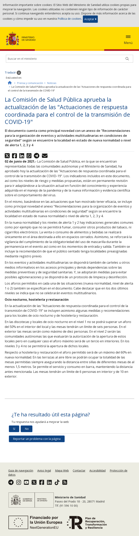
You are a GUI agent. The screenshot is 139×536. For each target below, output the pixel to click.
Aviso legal (44, 470)
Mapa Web (62, 470)
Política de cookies (69, 19)
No (27, 429)
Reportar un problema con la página (37, 439)
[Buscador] (69, 59)
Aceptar (90, 19)
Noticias (51, 83)
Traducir (13, 73)
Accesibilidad (97, 470)
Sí (14, 429)
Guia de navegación (20, 470)
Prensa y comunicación (30, 83)
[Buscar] (127, 59)
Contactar (79, 470)
